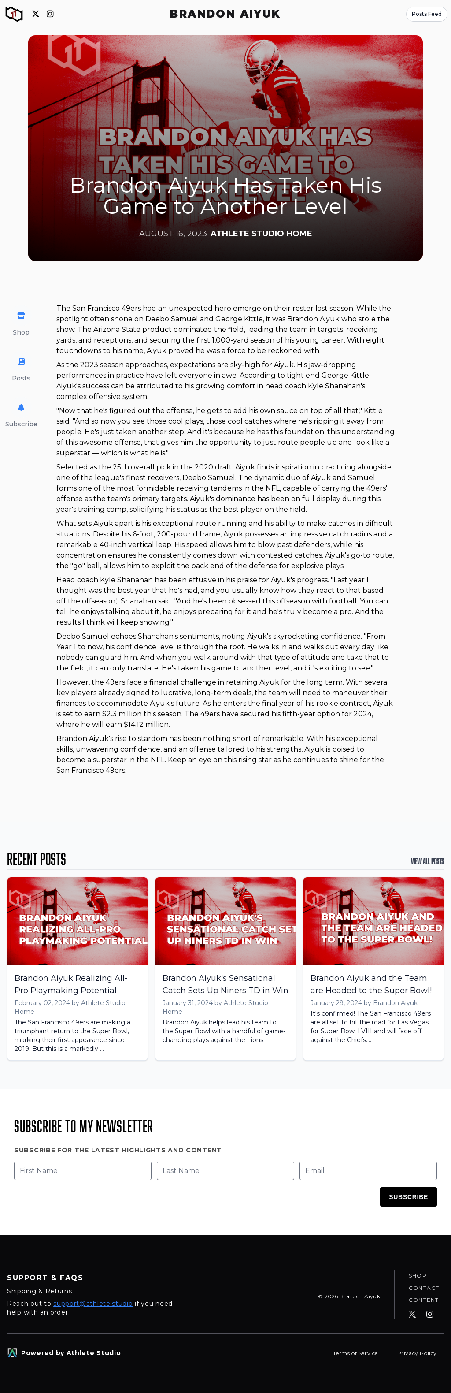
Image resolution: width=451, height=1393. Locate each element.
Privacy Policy (417, 1353)
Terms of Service (356, 1353)
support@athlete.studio (93, 1303)
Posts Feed (427, 14)
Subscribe (408, 1196)
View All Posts (427, 861)
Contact (424, 1287)
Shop (418, 1275)
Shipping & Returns (39, 1291)
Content (424, 1299)
